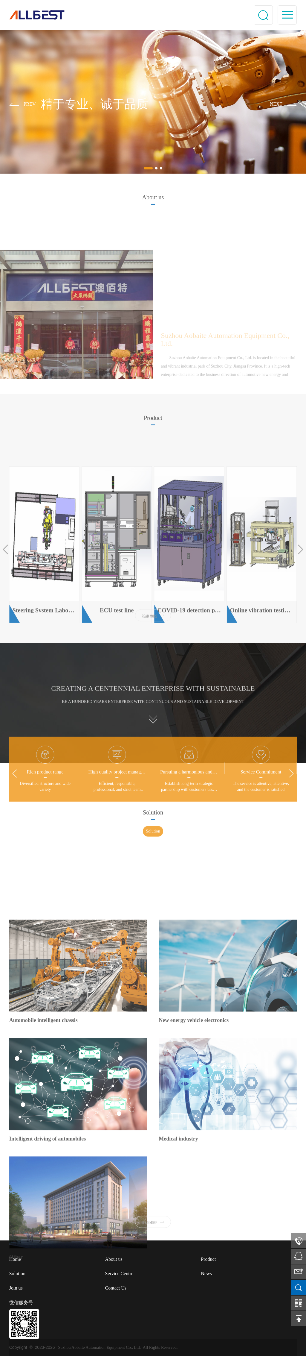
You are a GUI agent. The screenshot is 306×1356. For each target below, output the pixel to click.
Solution (153, 836)
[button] (22, 105)
